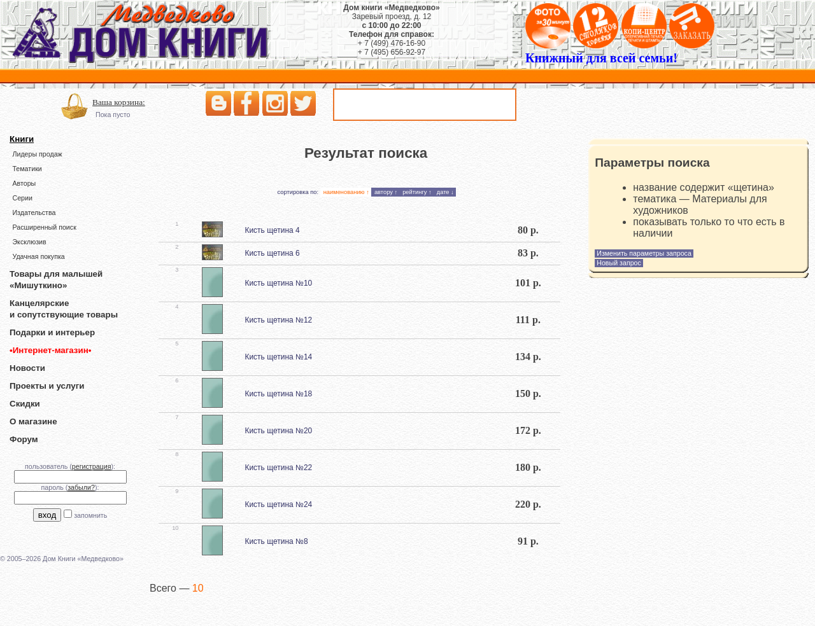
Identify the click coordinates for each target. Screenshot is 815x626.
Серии (22, 198)
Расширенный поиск (44, 227)
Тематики (26, 168)
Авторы (24, 183)
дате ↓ (445, 192)
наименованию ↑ (346, 192)
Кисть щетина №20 (278, 430)
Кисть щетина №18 (278, 393)
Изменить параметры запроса (644, 253)
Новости (27, 368)
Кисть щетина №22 (278, 467)
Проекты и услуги (47, 386)
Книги (22, 139)
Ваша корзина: (118, 102)
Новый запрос (619, 263)
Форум (24, 439)
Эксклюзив (29, 242)
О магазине (33, 421)
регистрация (91, 466)
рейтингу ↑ (417, 192)
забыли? (81, 487)
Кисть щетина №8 (276, 541)
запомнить (90, 515)
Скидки (25, 403)
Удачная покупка (38, 256)
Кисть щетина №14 (278, 356)
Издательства (33, 212)
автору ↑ (385, 192)
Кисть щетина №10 (278, 283)
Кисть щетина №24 (278, 504)
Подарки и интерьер (52, 332)
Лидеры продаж (37, 154)
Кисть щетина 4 (271, 230)
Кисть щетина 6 (271, 253)
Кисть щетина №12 (278, 320)
